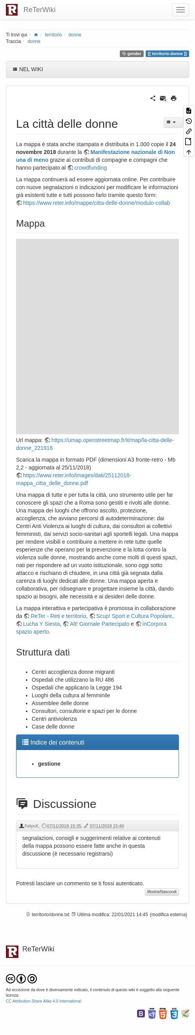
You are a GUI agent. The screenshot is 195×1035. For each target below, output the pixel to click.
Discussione (56, 803)
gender (131, 53)
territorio (53, 35)
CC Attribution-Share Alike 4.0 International (43, 1001)
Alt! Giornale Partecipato (99, 624)
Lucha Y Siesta (41, 624)
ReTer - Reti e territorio (58, 616)
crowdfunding (90, 168)
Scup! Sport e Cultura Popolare (134, 616)
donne (75, 35)
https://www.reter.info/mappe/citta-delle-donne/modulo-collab (96, 203)
